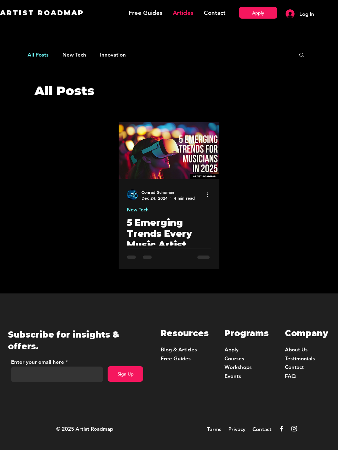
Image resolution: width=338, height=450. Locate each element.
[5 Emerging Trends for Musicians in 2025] (169, 150)
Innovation (113, 54)
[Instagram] (294, 428)
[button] (301, 55)
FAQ (290, 376)
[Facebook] (281, 428)
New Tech (74, 54)
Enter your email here (37, 361)
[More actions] (210, 195)
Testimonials (300, 358)
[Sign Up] (125, 374)
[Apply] (258, 13)
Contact (261, 429)
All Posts (38, 54)
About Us (296, 349)
